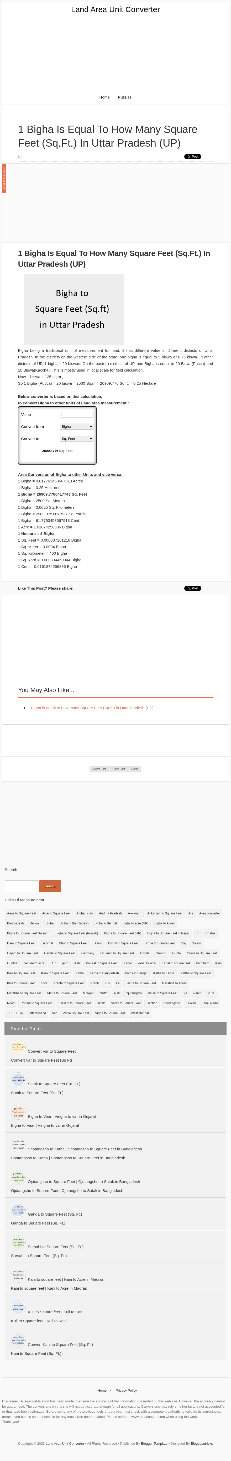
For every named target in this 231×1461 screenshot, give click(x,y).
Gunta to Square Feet (202, 953)
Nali (117, 993)
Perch (197, 993)
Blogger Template (154, 1443)
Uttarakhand (37, 1013)
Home (104, 97)
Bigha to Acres (164, 923)
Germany (87, 953)
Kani (218, 963)
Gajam (196, 943)
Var (54, 1013)
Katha (80, 973)
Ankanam (134, 913)
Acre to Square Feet (56, 913)
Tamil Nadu (210, 1003)
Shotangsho (171, 1003)
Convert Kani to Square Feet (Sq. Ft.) (60, 1344)
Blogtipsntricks (202, 1443)
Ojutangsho (134, 993)
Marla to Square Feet (62, 993)
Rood (11, 1003)
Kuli (107, 983)
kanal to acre (147, 963)
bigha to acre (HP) (135, 923)
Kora (44, 983)
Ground (161, 953)
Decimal (47, 943)
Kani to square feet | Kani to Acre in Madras (66, 1279)
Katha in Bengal (136, 973)
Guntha (12, 963)
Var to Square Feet (76, 1013)
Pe (185, 993)
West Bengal (140, 1013)
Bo (198, 933)
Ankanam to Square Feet (164, 913)
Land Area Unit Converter (115, 9)
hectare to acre (33, 963)
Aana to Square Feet (21, 913)
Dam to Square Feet (21, 943)
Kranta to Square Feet (69, 983)
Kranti (95, 983)
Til (8, 1013)
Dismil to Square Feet (123, 943)
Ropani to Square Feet (36, 1003)
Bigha (50, 923)
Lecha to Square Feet (141, 983)
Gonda (145, 953)
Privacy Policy (126, 1390)
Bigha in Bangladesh (74, 923)
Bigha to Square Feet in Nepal (168, 933)
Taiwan (191, 1003)
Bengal (34, 923)
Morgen (88, 993)
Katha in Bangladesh (104, 973)
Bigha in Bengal (106, 923)
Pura (211, 993)
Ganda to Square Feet (59, 953)
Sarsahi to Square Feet (74, 1003)
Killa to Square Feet (21, 983)
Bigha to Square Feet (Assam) (28, 933)
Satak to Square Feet (126, 1003)
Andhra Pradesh (110, 913)
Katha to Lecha (164, 973)
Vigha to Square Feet (110, 1013)
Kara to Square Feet (55, 973)
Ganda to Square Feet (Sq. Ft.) (55, 1214)
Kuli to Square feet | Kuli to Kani (55, 1312)
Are (190, 913)
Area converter (209, 913)
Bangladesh (15, 923)
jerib (65, 963)
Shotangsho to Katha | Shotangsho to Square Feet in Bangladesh (85, 1149)
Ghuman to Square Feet (117, 953)
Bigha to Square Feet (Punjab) (76, 933)
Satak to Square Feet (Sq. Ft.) (54, 1084)
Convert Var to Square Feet (52, 1051)
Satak (101, 1003)
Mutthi (104, 993)
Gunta (176, 953)
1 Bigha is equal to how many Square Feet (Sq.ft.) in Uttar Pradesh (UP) (91, 708)
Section (152, 1003)
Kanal (128, 963)
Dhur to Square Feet (73, 943)
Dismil (97, 943)
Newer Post (99, 769)
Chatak (210, 933)
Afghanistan (84, 913)
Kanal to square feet (176, 963)
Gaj (183, 943)
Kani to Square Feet (21, 973)
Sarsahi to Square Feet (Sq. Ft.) (56, 1246)
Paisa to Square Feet (162, 993)
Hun (53, 963)
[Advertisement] (115, 53)
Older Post (118, 769)
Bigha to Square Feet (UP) (122, 933)
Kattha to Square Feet (195, 973)
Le (117, 983)
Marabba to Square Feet (24, 993)
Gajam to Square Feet (22, 953)
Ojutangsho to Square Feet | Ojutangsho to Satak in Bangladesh (84, 1181)
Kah (77, 963)
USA (19, 1013)
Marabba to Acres (174, 983)
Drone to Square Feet (159, 943)
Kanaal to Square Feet (101, 963)
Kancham (202, 963)
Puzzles (125, 97)
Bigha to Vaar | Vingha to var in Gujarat (62, 1116)
